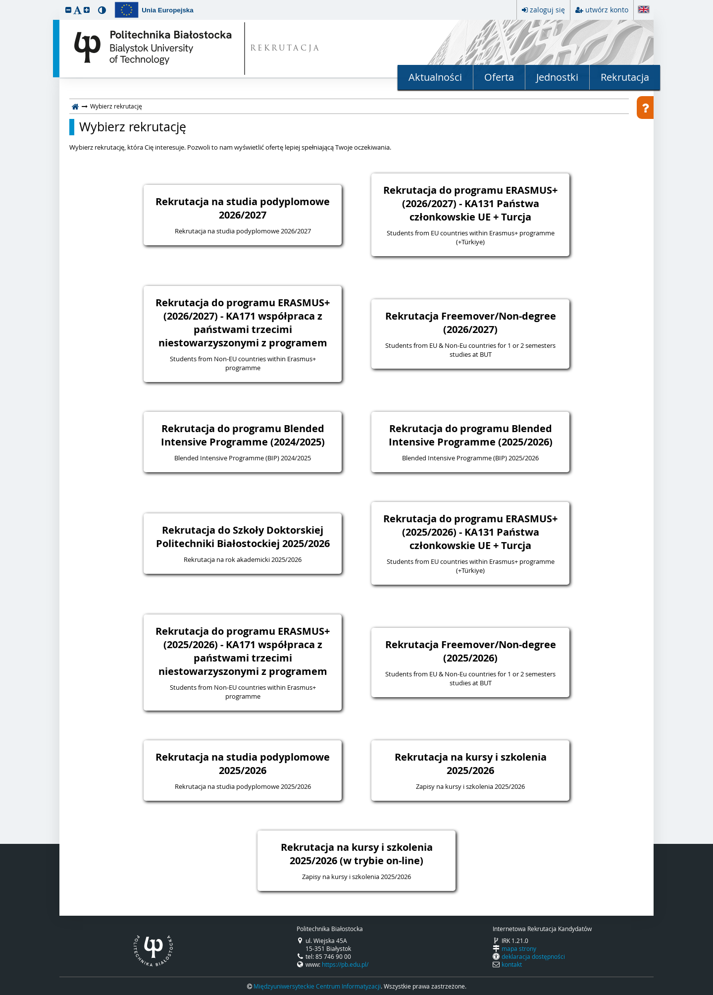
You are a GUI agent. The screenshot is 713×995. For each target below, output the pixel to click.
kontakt (512, 964)
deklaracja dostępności (533, 956)
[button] (68, 9)
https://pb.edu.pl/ (345, 964)
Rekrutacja (625, 77)
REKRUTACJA (285, 49)
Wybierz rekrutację (132, 127)
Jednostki (557, 77)
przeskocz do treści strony (2, 2)
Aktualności (435, 77)
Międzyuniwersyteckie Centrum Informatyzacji (317, 986)
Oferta (499, 77)
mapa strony (519, 948)
